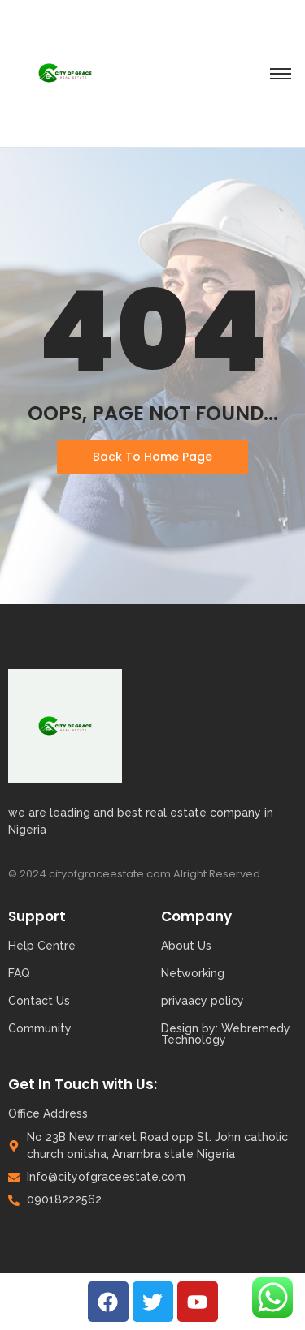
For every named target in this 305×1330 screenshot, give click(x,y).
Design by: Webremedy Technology (225, 1034)
